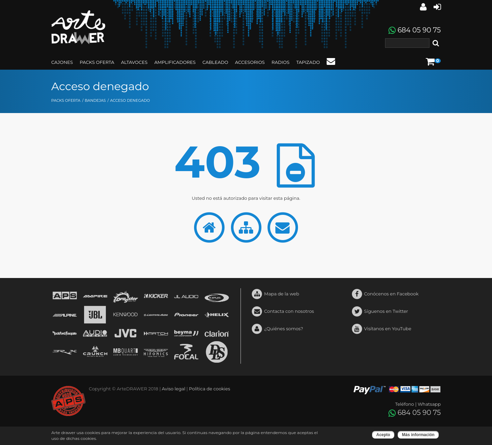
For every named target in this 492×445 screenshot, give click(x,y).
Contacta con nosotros (282, 312)
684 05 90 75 (419, 30)
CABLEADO (215, 62)
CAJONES (62, 62)
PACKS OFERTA (97, 62)
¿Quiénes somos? (277, 329)
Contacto (331, 61)
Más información (418, 434)
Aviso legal (174, 388)
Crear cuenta (437, 7)
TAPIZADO (308, 62)
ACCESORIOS (250, 62)
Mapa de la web (275, 294)
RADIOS (280, 62)
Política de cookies (209, 388)
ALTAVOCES (134, 62)
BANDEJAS (95, 100)
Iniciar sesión (423, 7)
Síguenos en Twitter (379, 312)
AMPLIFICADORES (175, 62)
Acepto (383, 434)
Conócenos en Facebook (385, 294)
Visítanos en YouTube (381, 329)
